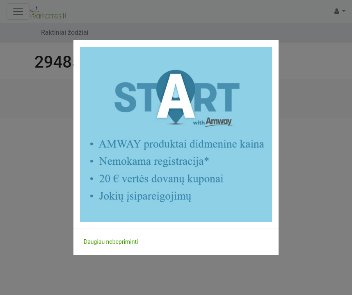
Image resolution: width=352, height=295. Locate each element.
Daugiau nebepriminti (111, 241)
